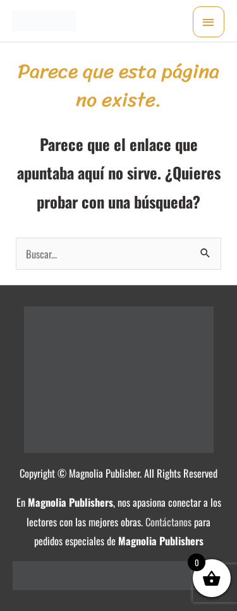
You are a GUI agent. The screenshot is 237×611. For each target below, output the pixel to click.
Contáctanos (168, 521)
